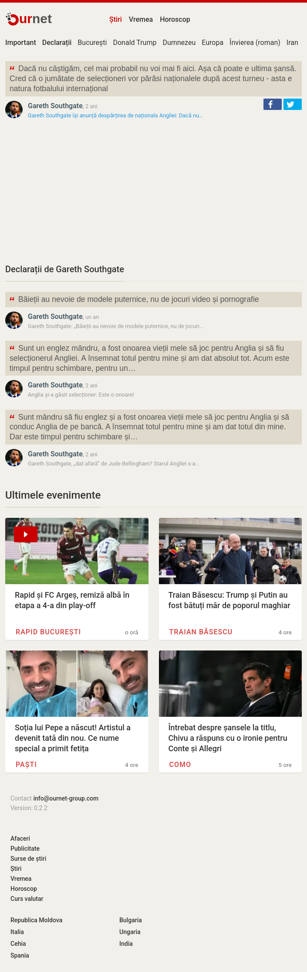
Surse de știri (28, 858)
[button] (272, 104)
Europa (212, 42)
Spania (19, 955)
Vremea (141, 19)
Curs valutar (26, 898)
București (92, 42)
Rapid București (48, 632)
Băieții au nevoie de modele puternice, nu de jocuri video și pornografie (134, 300)
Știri (115, 19)
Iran (292, 42)
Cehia (18, 943)
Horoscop (175, 19)
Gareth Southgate (55, 106)
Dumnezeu (179, 42)
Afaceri (20, 838)
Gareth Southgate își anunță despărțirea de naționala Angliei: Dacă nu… (115, 115)
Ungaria (130, 931)
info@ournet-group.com (65, 798)
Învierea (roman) (254, 42)
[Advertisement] (153, 191)
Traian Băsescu (201, 632)
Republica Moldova (36, 920)
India (126, 943)
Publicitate (25, 848)
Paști (26, 764)
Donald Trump (134, 42)
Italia (17, 931)
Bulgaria (130, 920)
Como (180, 764)
